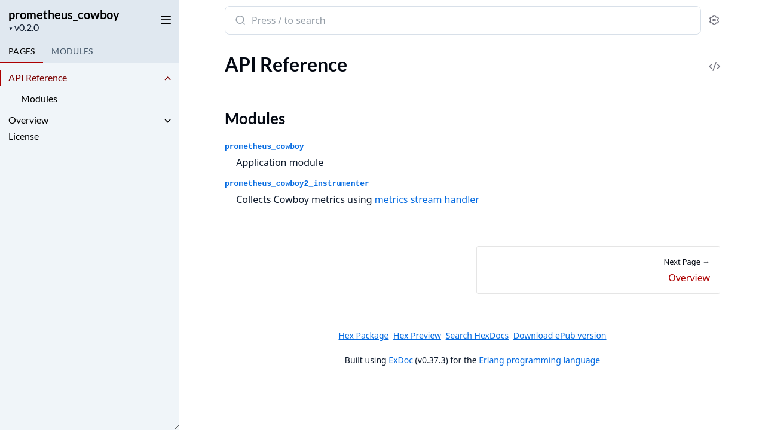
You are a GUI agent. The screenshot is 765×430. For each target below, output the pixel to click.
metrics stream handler (426, 199)
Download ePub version (559, 335)
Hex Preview (417, 335)
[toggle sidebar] (163, 19)
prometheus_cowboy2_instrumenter (297, 183)
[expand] (167, 79)
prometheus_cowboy (64, 14)
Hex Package (363, 335)
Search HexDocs (476, 335)
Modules (39, 98)
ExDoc (400, 360)
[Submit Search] (239, 21)
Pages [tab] (21, 51)
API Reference (37, 77)
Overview (28, 119)
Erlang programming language (539, 360)
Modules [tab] (72, 51)
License (23, 136)
